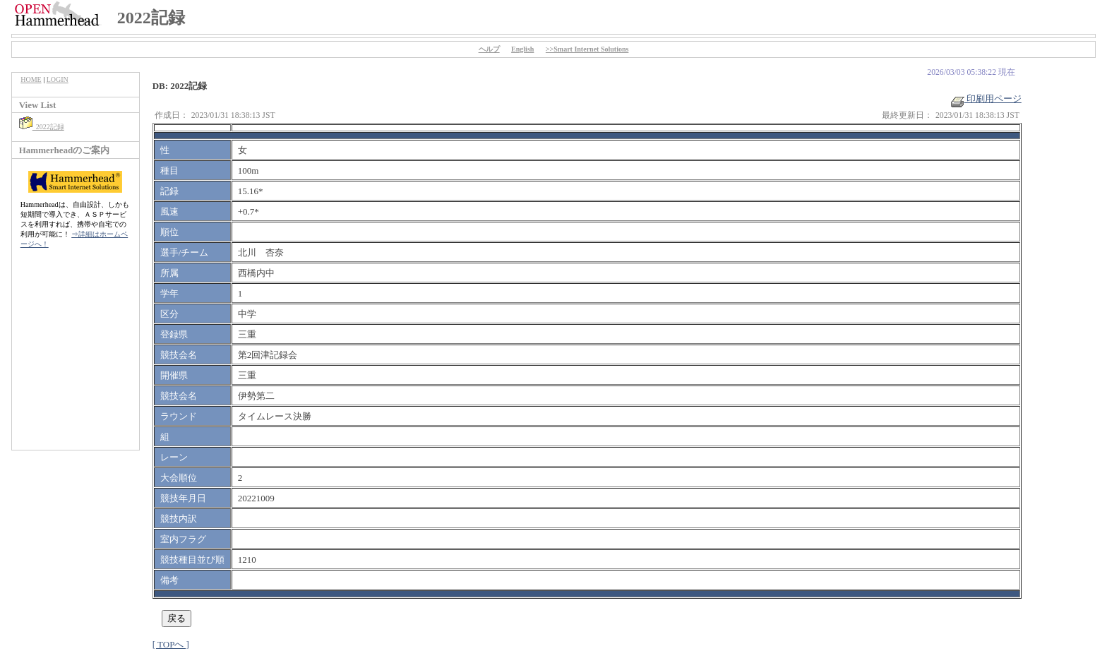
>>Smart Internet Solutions (587, 49)
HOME (30, 79)
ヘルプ (489, 49)
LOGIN (57, 79)
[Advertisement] (75, 356)
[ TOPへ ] (170, 644)
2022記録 (41, 127)
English (522, 49)
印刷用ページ (986, 98)
